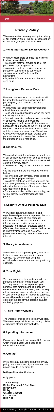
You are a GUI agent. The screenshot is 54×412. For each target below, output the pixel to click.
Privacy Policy (9, 409)
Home (6, 19)
